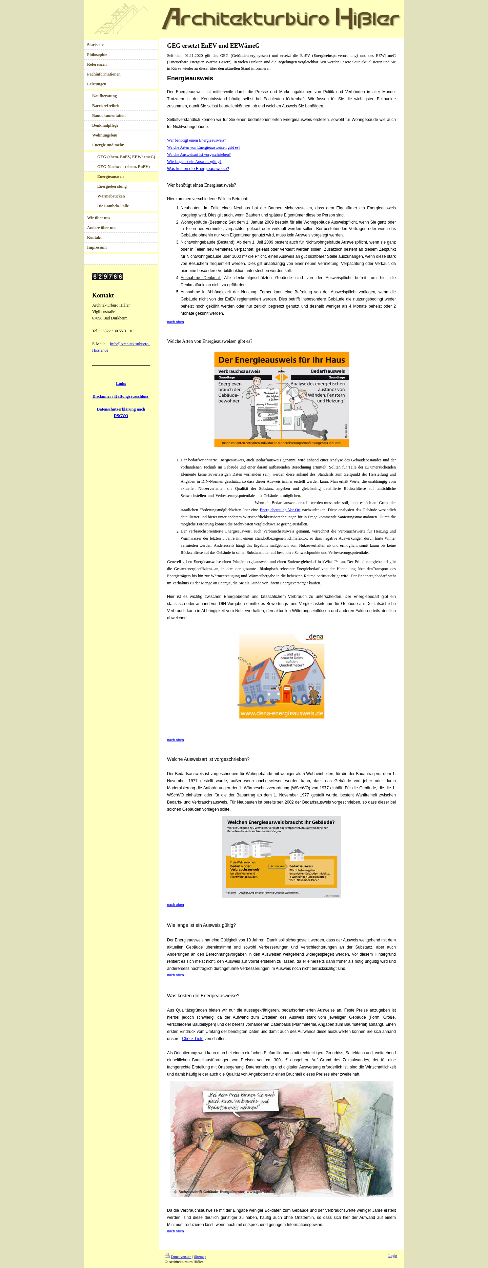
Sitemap (200, 1256)
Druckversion (178, 1256)
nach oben (175, 740)
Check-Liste (192, 1038)
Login (392, 1255)
